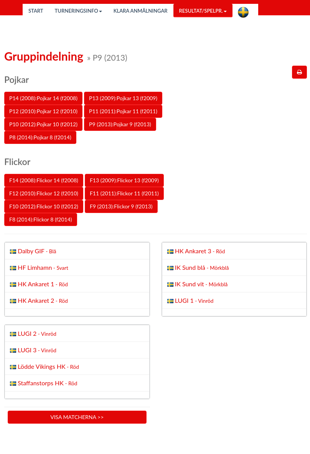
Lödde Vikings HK (43, 366)
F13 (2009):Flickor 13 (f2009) (124, 180)
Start (35, 11)
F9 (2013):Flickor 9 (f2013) (121, 206)
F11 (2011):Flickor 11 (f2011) (124, 193)
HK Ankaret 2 (38, 300)
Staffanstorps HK (42, 382)
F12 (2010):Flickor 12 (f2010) (43, 193)
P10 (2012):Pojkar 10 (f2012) (43, 124)
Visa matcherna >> (77, 417)
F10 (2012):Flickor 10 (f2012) (43, 206)
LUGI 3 (32, 349)
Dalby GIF (32, 250)
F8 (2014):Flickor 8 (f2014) (40, 219)
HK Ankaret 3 (195, 250)
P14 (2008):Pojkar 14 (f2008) (43, 98)
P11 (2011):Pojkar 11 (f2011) (123, 111)
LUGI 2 (32, 333)
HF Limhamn (38, 267)
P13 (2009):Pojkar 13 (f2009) (123, 98)
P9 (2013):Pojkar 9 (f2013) (120, 124)
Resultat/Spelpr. (203, 11)
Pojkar (16, 79)
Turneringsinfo (78, 11)
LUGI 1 (190, 300)
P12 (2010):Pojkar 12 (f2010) (43, 111)
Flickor (17, 161)
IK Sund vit (197, 283)
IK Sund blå (197, 267)
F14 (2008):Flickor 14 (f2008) (43, 180)
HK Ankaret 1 (38, 283)
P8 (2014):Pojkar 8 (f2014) (40, 137)
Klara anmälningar (141, 11)
